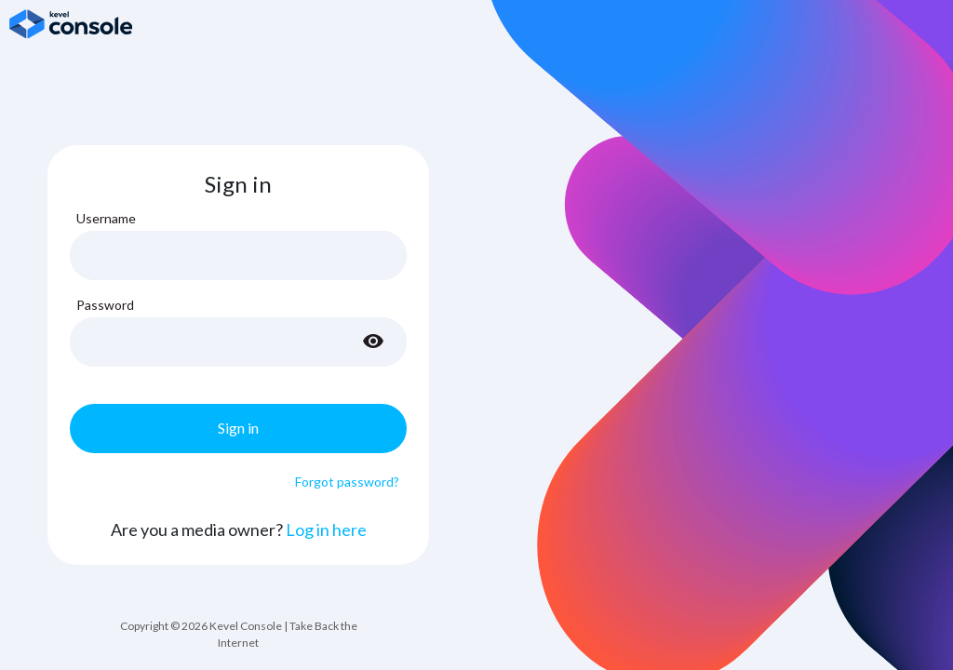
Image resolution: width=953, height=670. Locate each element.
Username (106, 218)
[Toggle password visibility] (373, 341)
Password (105, 305)
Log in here (326, 529)
